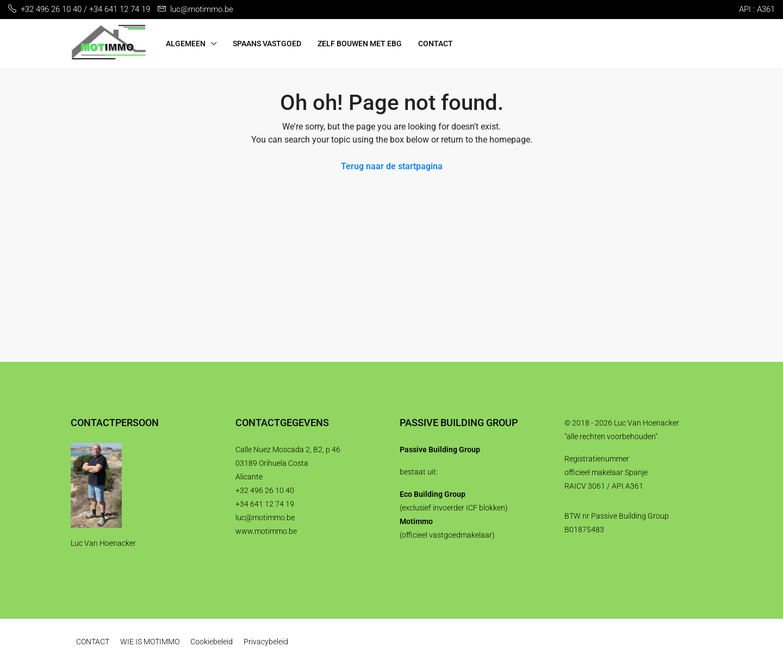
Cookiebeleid (211, 641)
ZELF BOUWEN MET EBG (360, 43)
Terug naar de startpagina (392, 166)
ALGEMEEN (186, 43)
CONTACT (435, 43)
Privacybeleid (266, 641)
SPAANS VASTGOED (267, 43)
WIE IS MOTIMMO (149, 641)
